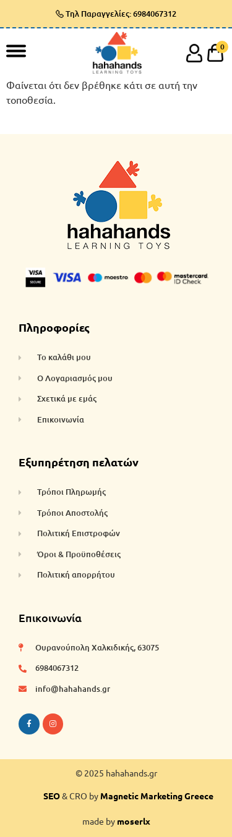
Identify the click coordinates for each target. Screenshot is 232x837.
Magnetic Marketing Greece (156, 795)
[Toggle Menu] (16, 50)
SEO (51, 795)
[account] (194, 52)
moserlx (133, 820)
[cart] (215, 52)
